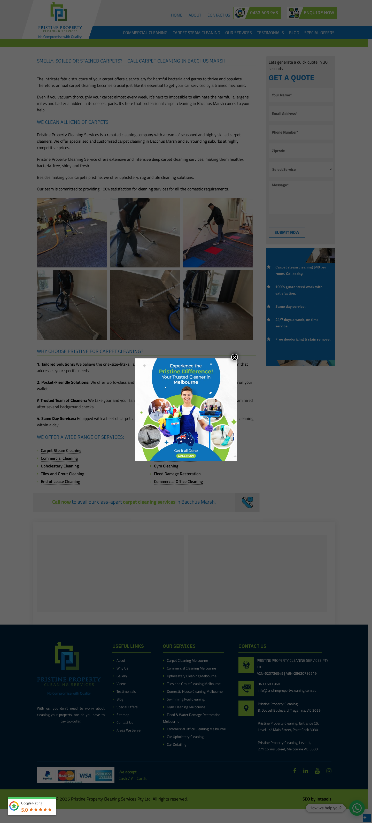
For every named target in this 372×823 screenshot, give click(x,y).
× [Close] (234, 357)
